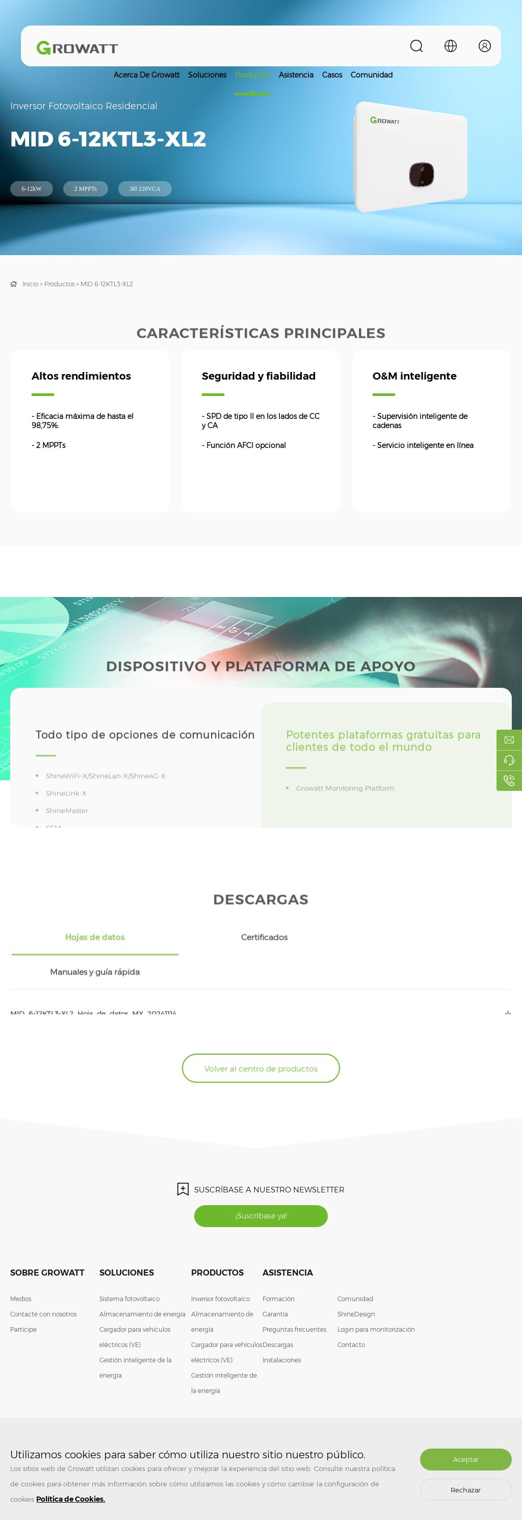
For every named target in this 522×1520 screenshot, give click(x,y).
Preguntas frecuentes (294, 1300)
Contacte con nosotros (43, 1284)
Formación (279, 1269)
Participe (23, 1300)
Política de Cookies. (70, 1499)
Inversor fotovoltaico (220, 1269)
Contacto (351, 1315)
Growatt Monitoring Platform (348, 809)
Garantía (275, 1284)
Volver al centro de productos (261, 1036)
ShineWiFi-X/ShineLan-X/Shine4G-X (108, 797)
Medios (20, 1269)
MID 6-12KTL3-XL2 (107, 284)
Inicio (30, 284)
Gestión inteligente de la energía (135, 1338)
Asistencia (296, 75)
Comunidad (372, 75)
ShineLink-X (68, 814)
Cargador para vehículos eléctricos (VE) (134, 1307)
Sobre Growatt (47, 1243)
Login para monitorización (376, 1300)
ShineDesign (356, 1284)
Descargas (278, 1315)
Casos (332, 75)
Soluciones (207, 75)
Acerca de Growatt (146, 75)
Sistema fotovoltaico (129, 1269)
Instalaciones (282, 1330)
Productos (252, 75)
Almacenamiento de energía (142, 1284)
